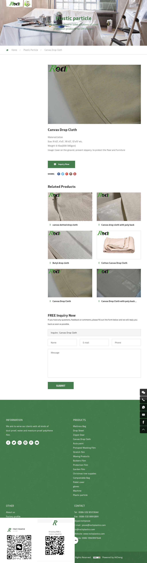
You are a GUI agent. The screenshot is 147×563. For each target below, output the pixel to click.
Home (14, 49)
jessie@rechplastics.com (94, 524)
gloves (8, 166)
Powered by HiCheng (112, 557)
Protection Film (13, 134)
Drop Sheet (11, 83)
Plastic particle (31, 49)
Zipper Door (11, 89)
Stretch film (11, 115)
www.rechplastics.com (94, 533)
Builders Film (12, 128)
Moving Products (14, 121)
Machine (9, 173)
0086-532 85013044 (88, 512)
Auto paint (10, 102)
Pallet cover (11, 160)
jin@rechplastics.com (84, 529)
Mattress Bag (12, 76)
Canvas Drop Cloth (15, 96)
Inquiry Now (65, 164)
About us (10, 512)
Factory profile (13, 516)
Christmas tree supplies (17, 147)
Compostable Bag (14, 154)
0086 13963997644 (91, 537)
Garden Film (11, 141)
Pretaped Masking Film (17, 108)
